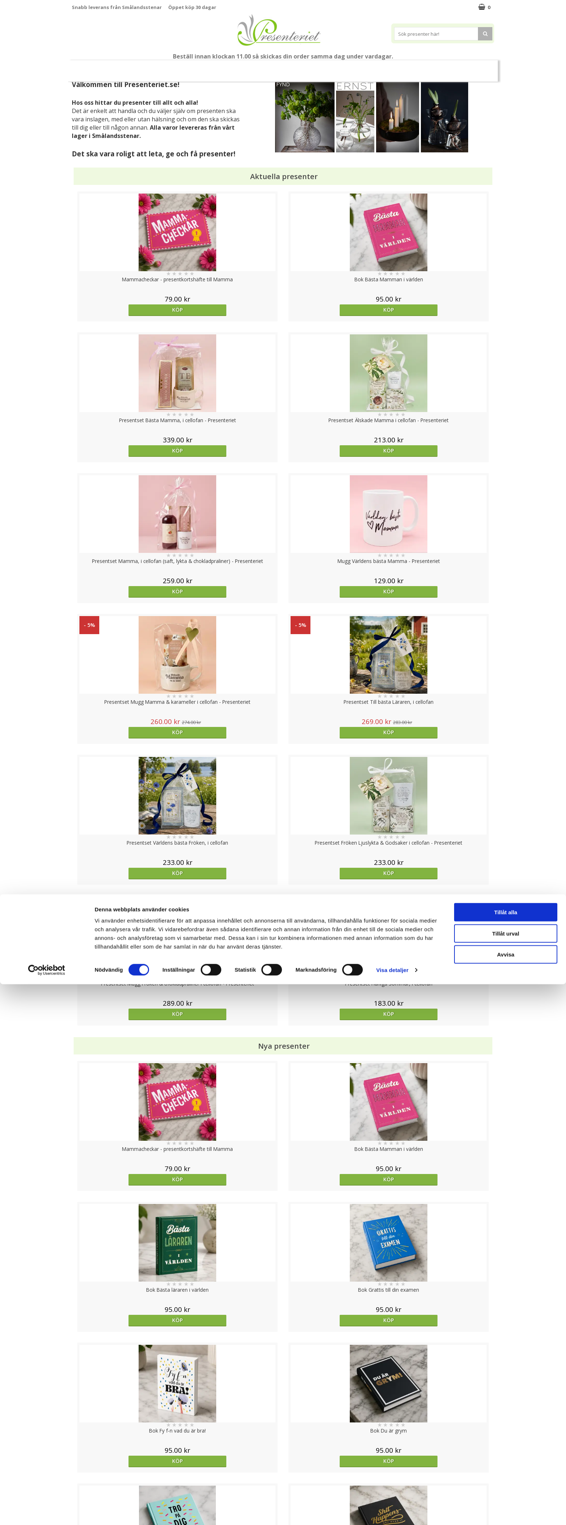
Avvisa (505, 1495)
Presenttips (324, 68)
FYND (283, 84)
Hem (360, 68)
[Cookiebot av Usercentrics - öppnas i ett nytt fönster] (46, 1510)
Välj (124, 1063)
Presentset (280, 68)
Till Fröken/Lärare (170, 68)
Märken (475, 68)
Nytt (85, 68)
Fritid (415, 68)
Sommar (241, 68)
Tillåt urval (505, 1474)
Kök (388, 68)
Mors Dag (119, 68)
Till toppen (283, 1422)
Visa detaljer (392, 1511)
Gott (444, 68)
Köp (124, 309)
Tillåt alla (505, 1453)
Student (211, 68)
